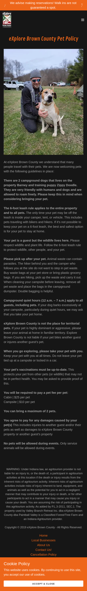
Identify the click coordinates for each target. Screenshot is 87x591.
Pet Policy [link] (43, 564)
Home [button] (43, 535)
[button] (83, 20)
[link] (7, 20)
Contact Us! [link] (43, 549)
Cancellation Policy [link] (43, 554)
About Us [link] (43, 545)
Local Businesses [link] (44, 540)
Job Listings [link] (43, 559)
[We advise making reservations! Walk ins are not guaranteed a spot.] (43, 5)
